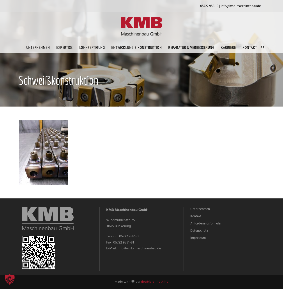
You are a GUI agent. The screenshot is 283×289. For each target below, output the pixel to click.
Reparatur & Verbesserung (191, 48)
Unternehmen (38, 48)
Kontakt (249, 48)
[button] (9, 279)
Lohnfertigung (92, 48)
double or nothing (155, 281)
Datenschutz (199, 230)
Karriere (228, 48)
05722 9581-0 (129, 236)
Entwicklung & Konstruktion (136, 48)
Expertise (64, 48)
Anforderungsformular (205, 223)
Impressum (198, 238)
